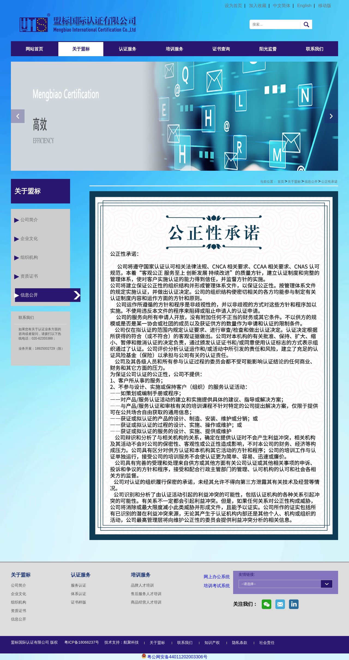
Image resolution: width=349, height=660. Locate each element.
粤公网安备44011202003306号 (174, 657)
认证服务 (127, 49)
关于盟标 (81, 49)
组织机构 (29, 257)
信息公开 (29, 295)
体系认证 (78, 594)
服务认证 (78, 585)
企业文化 (29, 238)
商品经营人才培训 (146, 602)
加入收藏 (257, 5)
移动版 (324, 5)
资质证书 (29, 276)
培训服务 (174, 49)
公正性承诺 (329, 182)
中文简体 (281, 5)
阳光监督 (268, 49)
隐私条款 (239, 642)
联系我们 (314, 49)
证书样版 (78, 602)
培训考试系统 (217, 585)
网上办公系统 (217, 576)
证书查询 (221, 49)
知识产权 (212, 642)
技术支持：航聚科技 (121, 642)
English (304, 5)
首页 (281, 182)
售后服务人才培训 (146, 594)
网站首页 (34, 49)
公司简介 (29, 219)
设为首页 (233, 5)
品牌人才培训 (142, 585)
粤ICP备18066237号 (81, 642)
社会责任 (267, 642)
